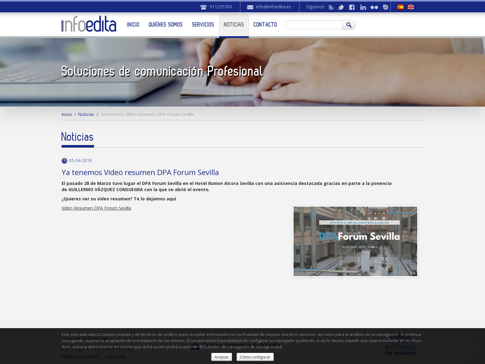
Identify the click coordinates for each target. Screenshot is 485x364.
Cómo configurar (255, 356)
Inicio (133, 24)
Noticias (234, 24)
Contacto (265, 24)
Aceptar (222, 356)
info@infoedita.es (273, 7)
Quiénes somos (166, 24)
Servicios (203, 24)
